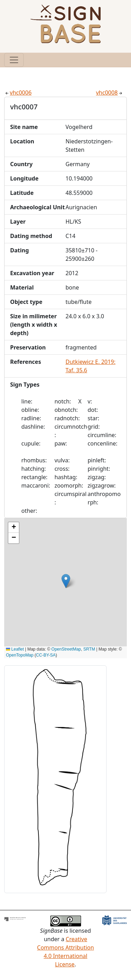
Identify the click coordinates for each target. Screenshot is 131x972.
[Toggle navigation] (14, 60)
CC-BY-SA (46, 655)
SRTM (89, 649)
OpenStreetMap (66, 649)
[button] (65, 581)
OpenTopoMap (20, 655)
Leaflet (15, 649)
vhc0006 (17, 92)
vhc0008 (109, 92)
